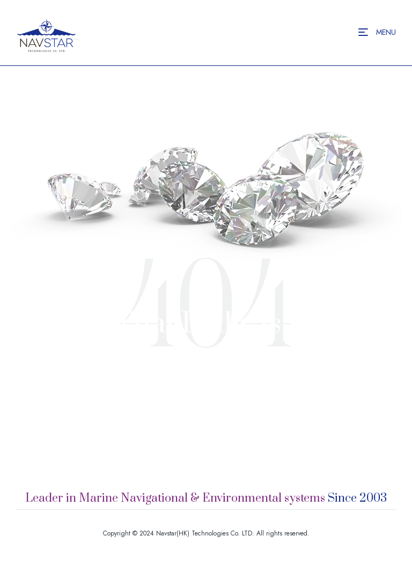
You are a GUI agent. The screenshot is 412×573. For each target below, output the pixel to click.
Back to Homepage (206, 420)
